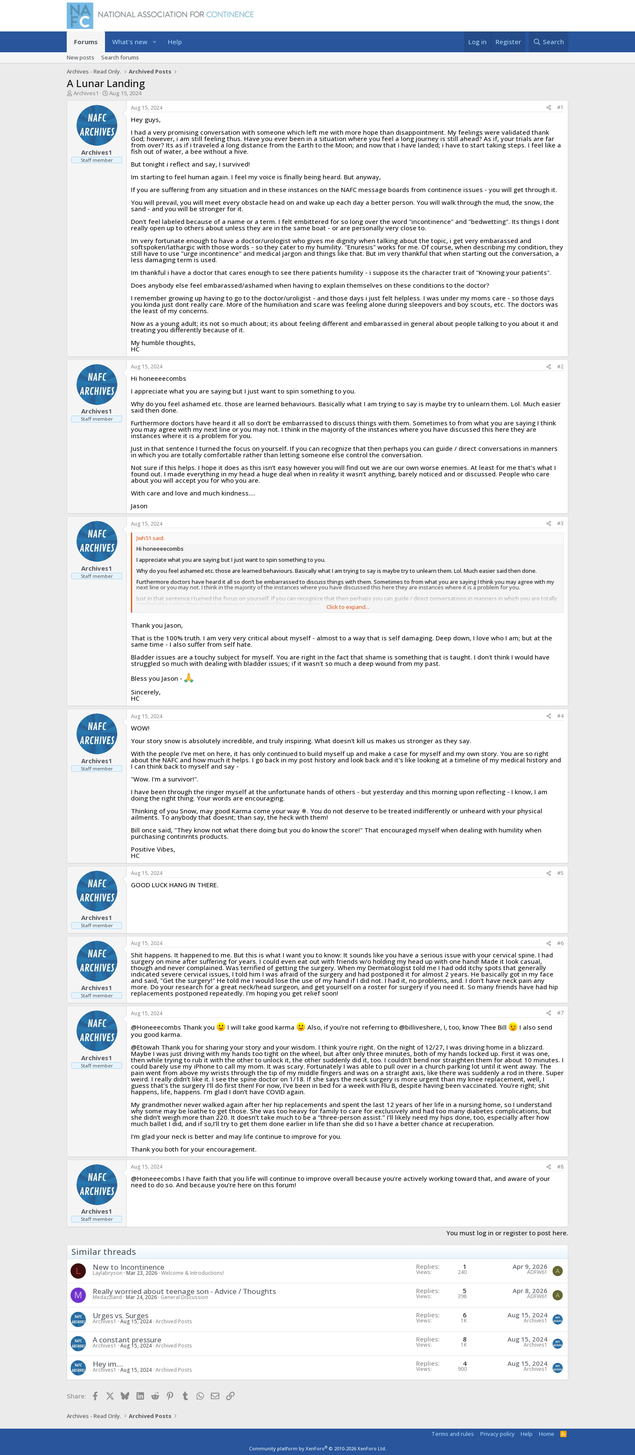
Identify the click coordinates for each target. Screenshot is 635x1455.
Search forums (120, 57)
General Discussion (184, 1297)
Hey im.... (108, 1364)
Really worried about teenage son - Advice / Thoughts (184, 1291)
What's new (129, 41)
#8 (560, 1166)
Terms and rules (452, 1434)
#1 (560, 107)
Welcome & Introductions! (192, 1273)
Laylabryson (107, 1273)
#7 (560, 1012)
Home (546, 1434)
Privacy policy (497, 1434)
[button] (154, 41)
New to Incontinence (128, 1267)
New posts (80, 57)
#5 (560, 873)
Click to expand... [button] (347, 607)
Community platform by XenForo (317, 1448)
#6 (560, 943)
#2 (560, 366)
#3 (560, 523)
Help (175, 41)
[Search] (548, 41)
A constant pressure (127, 1340)
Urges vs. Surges (120, 1315)
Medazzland (107, 1297)
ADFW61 (537, 1272)
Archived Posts (174, 1321)
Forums (86, 41)
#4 (560, 715)
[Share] (548, 108)
